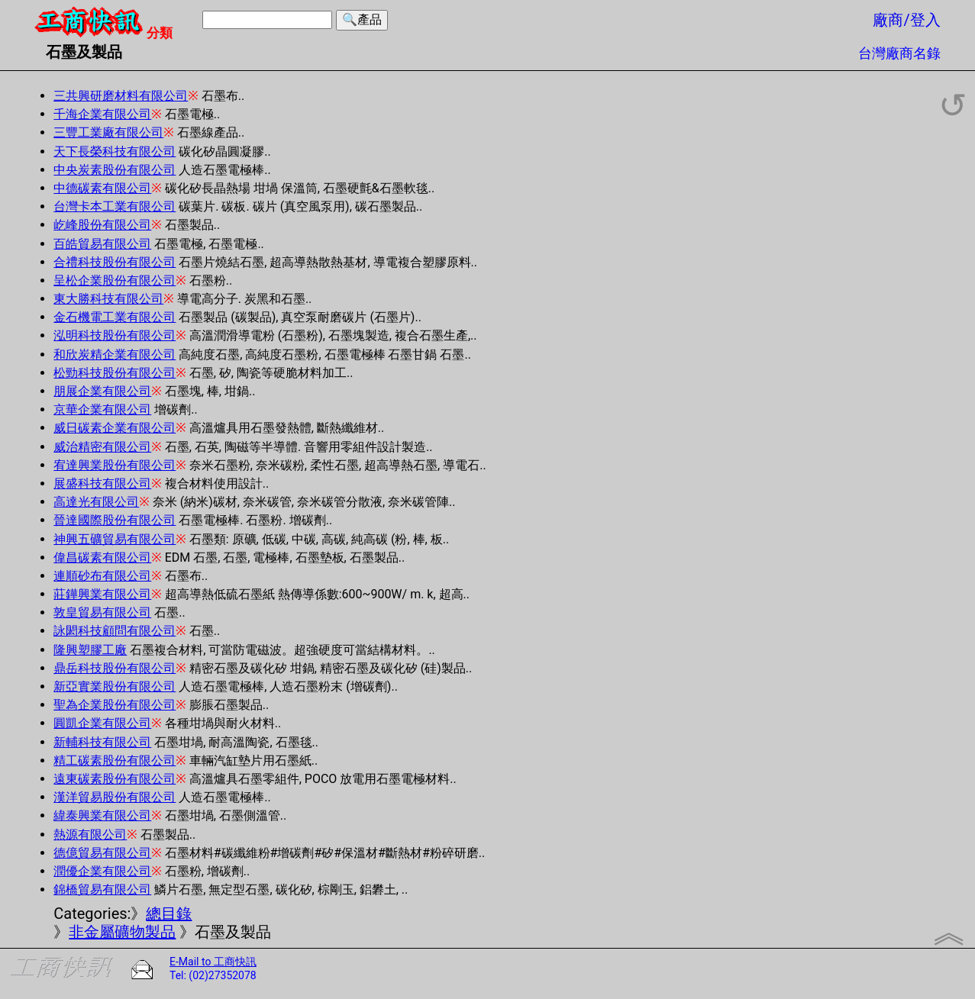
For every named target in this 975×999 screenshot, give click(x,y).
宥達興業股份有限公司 (114, 465)
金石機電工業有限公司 (114, 317)
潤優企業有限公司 (102, 871)
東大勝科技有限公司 (108, 299)
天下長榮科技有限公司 (114, 151)
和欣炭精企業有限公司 (114, 354)
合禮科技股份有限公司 (114, 262)
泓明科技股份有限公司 (114, 335)
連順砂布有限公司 (102, 576)
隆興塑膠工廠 (90, 650)
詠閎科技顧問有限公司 (114, 631)
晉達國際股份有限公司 (114, 520)
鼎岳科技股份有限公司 (114, 668)
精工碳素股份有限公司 (114, 760)
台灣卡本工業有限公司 (114, 206)
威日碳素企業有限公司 (114, 428)
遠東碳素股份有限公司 (114, 779)
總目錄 (169, 913)
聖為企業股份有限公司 (114, 705)
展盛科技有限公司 (102, 483)
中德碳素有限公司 (102, 188)
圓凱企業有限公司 (102, 723)
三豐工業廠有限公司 (108, 132)
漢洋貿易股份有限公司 (114, 797)
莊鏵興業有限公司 (102, 594)
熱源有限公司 (90, 834)
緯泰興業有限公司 (102, 815)
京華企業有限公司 (102, 409)
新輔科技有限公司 (102, 742)
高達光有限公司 (96, 502)
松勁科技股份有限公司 (114, 373)
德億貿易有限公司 (102, 853)
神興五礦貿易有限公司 (114, 539)
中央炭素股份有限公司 (114, 170)
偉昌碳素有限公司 (102, 557)
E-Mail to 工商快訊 (213, 961)
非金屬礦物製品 (122, 932)
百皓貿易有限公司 (102, 244)
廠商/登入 (906, 20)
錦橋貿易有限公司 (102, 889)
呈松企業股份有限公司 (114, 280)
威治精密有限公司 (102, 447)
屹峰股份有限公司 (102, 225)
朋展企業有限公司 (102, 391)
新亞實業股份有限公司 (114, 686)
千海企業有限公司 (102, 114)
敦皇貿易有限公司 (102, 612)
